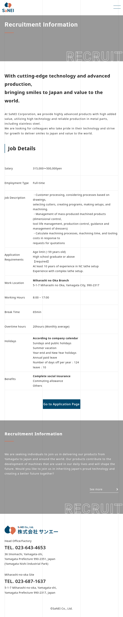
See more (104, 489)
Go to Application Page (61, 404)
